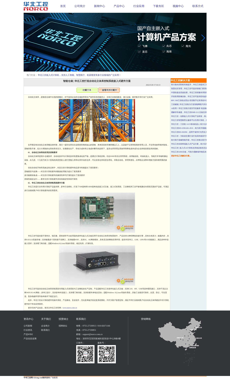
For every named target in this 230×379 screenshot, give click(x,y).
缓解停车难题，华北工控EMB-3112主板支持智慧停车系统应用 (196, 112)
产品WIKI (28, 334)
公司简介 (79, 6)
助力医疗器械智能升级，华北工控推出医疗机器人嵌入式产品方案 (197, 140)
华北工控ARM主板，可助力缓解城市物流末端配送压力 (193, 152)
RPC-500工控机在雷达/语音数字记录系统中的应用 (191, 100)
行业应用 (138, 6)
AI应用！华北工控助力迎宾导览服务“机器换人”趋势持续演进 (195, 108)
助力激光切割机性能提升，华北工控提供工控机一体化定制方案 (196, 85)
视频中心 (178, 6)
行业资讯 (28, 330)
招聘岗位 (63, 326)
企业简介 (45, 326)
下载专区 (158, 6)
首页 (63, 6)
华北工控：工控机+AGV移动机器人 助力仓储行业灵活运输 (195, 124)
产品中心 (119, 6)
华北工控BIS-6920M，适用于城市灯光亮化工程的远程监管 (194, 132)
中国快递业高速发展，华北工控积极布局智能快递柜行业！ (195, 92)
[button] (112, 69)
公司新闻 (28, 326)
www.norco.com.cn (70, 308)
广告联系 (54, 378)
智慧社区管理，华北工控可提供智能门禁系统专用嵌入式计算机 (196, 88)
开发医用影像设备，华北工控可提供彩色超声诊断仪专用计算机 (196, 96)
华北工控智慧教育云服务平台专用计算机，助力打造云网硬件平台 (197, 120)
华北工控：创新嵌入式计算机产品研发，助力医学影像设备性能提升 (198, 116)
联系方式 (197, 6)
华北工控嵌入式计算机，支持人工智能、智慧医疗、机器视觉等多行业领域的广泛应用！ (79, 75)
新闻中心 (99, 6)
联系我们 (45, 330)
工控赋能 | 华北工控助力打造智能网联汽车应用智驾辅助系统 (195, 104)
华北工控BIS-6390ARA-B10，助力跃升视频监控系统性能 (194, 128)
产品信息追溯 (30, 338)
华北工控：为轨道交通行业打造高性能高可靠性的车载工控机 (196, 136)
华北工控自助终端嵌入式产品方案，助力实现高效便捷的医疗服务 (197, 144)
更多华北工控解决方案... (181, 156)
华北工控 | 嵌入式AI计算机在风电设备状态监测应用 (192, 148)
